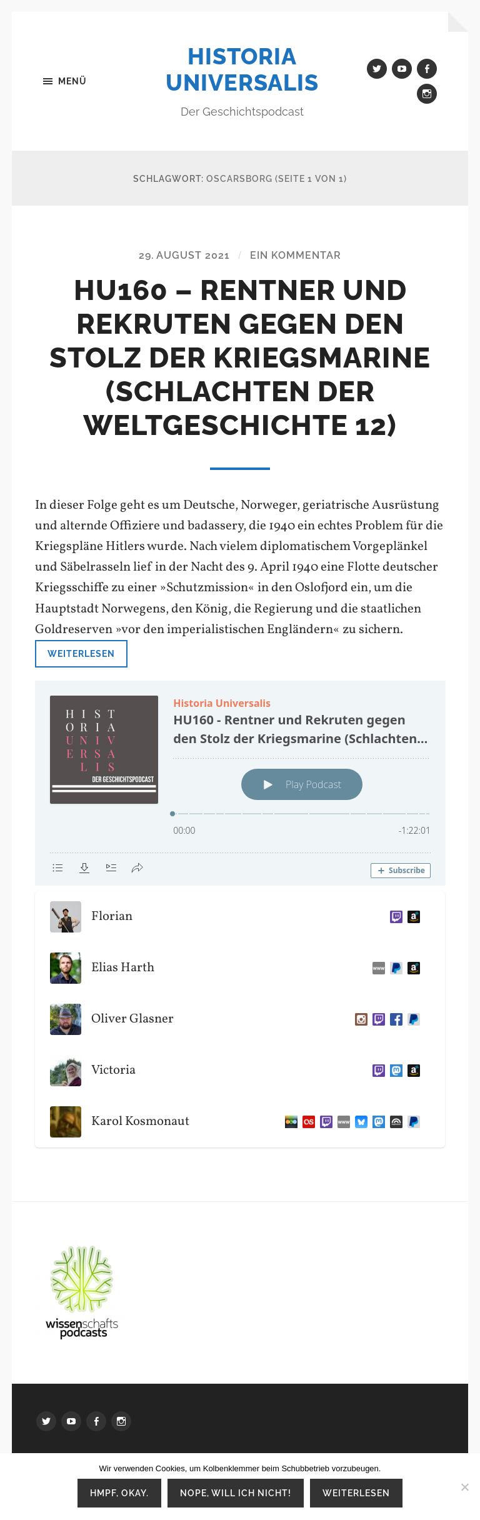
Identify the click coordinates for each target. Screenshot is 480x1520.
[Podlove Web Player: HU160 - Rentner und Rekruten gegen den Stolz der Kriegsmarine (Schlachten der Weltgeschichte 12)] (240, 783)
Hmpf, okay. (119, 1493)
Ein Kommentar (295, 255)
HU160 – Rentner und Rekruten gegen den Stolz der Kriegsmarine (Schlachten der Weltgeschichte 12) (240, 358)
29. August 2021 (184, 255)
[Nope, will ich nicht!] (464, 1487)
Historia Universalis (242, 69)
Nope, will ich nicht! (235, 1493)
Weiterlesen (81, 653)
